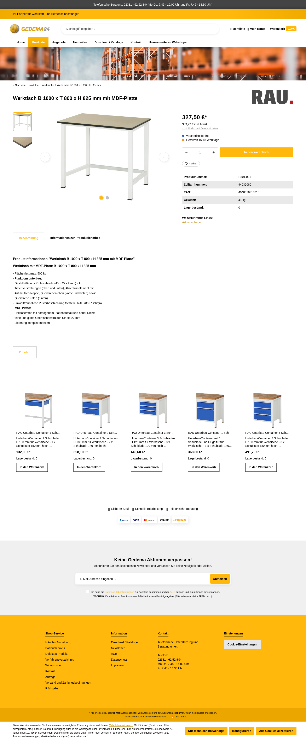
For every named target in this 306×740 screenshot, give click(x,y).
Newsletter (118, 648)
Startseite (19, 85)
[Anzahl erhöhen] (213, 152)
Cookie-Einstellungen (242, 644)
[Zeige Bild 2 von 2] (107, 197)
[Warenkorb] (281, 29)
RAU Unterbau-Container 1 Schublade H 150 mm (38, 432)
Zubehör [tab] (25, 352)
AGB (172, 592)
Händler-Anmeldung (58, 642)
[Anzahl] (200, 152)
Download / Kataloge (124, 642)
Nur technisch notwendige (206, 731)
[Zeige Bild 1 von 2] (101, 197)
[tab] (28, 238)
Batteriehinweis (55, 648)
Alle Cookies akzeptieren (276, 731)
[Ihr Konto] (256, 29)
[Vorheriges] (45, 157)
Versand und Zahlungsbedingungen (68, 682)
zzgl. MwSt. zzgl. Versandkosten (200, 128)
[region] (92, 157)
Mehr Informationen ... (121, 725)
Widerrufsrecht (54, 665)
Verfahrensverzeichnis (59, 659)
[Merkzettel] (237, 29)
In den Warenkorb (256, 152)
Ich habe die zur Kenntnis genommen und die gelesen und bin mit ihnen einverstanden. (155, 592)
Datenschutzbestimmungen (119, 592)
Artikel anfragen (192, 222)
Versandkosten (145, 713)
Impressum (118, 665)
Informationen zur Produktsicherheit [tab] (75, 237)
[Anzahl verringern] (186, 152)
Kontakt (50, 671)
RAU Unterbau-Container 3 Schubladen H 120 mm (153, 432)
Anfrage (50, 677)
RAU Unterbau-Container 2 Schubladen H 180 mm (96, 432)
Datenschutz (119, 659)
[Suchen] (213, 28)
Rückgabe (51, 688)
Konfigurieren (241, 731)
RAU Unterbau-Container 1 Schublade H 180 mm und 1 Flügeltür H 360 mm (210, 432)
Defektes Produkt (56, 653)
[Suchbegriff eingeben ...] (140, 29)
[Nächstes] (164, 157)
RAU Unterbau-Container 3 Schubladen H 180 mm (267, 432)
